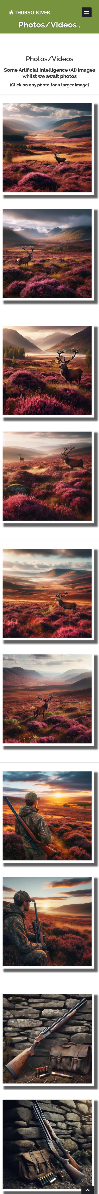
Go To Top (87, 1190)
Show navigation (87, 12)
